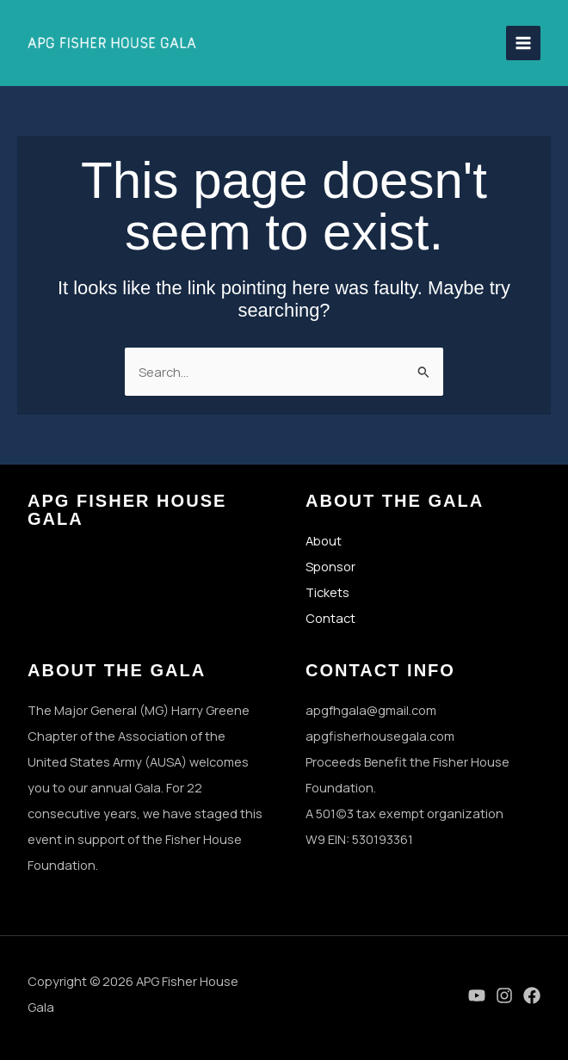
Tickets (327, 592)
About (324, 540)
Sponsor (330, 566)
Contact (330, 617)
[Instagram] (504, 995)
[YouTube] (476, 995)
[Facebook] (531, 995)
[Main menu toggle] (523, 43)
